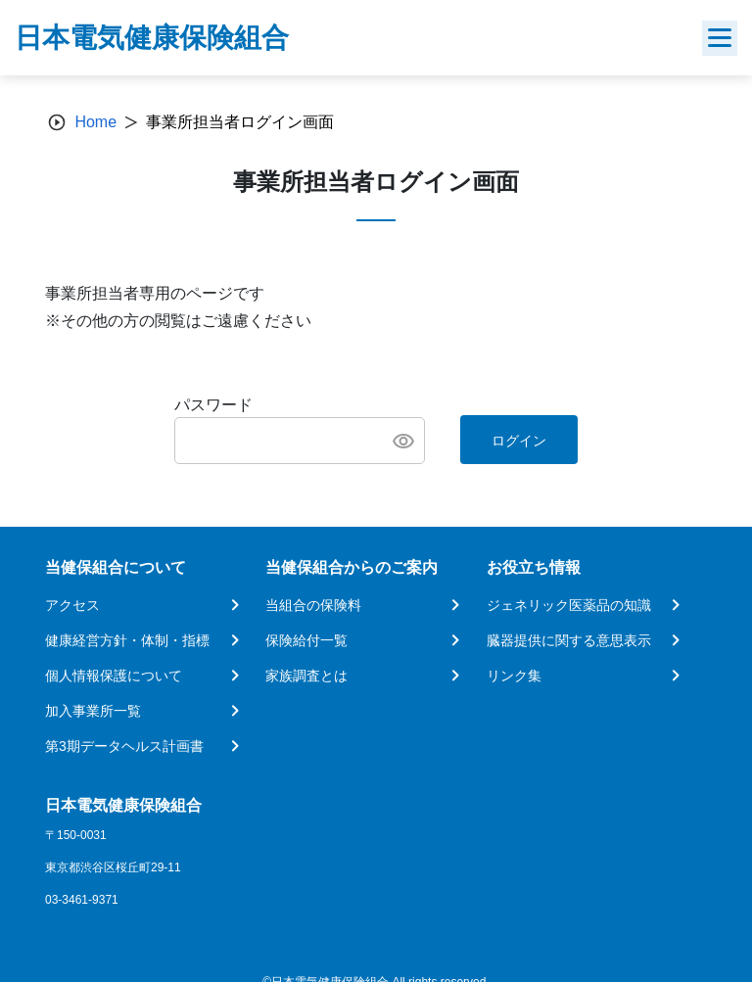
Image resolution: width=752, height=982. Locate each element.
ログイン (519, 440)
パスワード (213, 405)
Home (95, 122)
